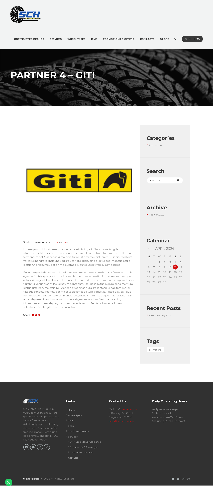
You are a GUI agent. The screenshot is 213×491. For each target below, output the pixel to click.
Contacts (73, 463)
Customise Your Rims (83, 457)
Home (72, 411)
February (158, 215)
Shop (71, 427)
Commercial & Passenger (86, 452)
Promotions (156, 145)
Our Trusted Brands (80, 432)
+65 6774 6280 (132, 410)
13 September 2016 (44, 242)
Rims (71, 422)
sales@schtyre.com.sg (123, 422)
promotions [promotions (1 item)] (157, 351)
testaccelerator (33, 484)
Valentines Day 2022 (162, 316)
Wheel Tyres (76, 416)
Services (73, 438)
